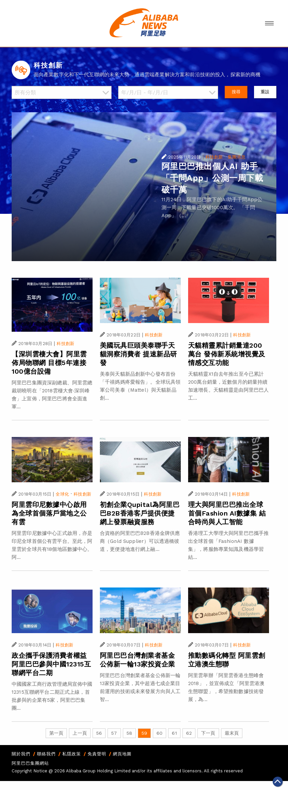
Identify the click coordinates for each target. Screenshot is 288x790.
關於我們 (21, 753)
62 (189, 733)
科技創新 (214, 157)
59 (144, 733)
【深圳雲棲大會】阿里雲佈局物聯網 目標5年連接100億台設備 (49, 362)
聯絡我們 (46, 753)
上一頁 (80, 733)
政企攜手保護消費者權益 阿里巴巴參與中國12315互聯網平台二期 (51, 664)
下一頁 (208, 733)
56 (99, 733)
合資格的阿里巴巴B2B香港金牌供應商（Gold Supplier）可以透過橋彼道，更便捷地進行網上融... (140, 541)
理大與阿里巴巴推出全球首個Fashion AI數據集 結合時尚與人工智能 (227, 513)
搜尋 (236, 91)
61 (174, 733)
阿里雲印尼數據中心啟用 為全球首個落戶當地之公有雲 (49, 513)
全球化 (62, 494)
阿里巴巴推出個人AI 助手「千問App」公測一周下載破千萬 (212, 178)
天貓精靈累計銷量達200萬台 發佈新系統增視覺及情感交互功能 (226, 354)
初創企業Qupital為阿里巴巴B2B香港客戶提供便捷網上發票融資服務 (140, 513)
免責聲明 (97, 753)
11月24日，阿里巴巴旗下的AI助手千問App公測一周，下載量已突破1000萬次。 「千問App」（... (212, 207)
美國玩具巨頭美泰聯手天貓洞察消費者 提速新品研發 (138, 354)
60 (159, 733)
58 (129, 733)
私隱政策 (71, 753)
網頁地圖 (122, 753)
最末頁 (232, 733)
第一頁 (56, 733)
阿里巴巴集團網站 (30, 763)
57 (114, 733)
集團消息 (236, 157)
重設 (265, 91)
